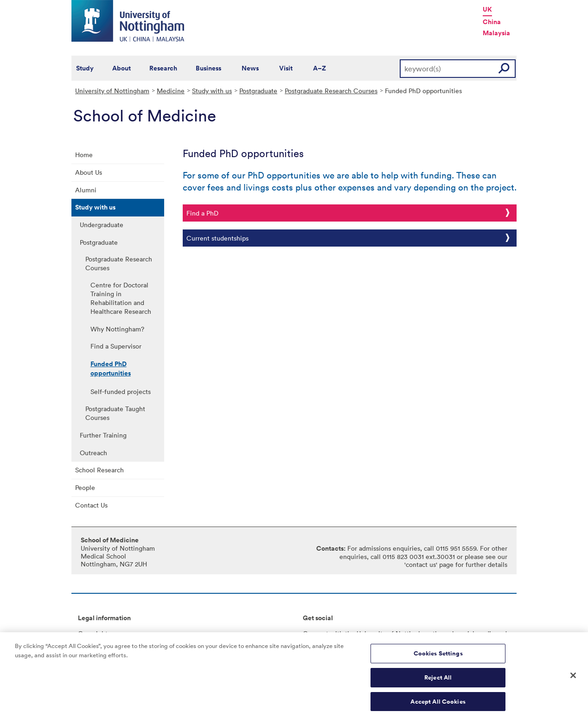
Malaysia (496, 33)
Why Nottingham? (117, 328)
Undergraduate (101, 224)
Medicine (171, 90)
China (492, 21)
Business (208, 68)
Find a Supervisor (115, 346)
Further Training (103, 435)
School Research (99, 469)
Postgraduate (258, 90)
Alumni (85, 189)
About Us (88, 172)
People (85, 487)
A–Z (319, 68)
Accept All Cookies (437, 704)
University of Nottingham (112, 90)
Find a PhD (202, 213)
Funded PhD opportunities (110, 368)
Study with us (212, 90)
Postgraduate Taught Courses (115, 413)
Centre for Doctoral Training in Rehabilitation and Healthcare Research (120, 298)
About (121, 68)
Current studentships (217, 238)
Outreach (93, 452)
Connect (315, 633)
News (250, 68)
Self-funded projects (120, 391)
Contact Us (91, 505)
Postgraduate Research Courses (331, 90)
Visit (286, 68)
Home (84, 154)
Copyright (93, 633)
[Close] (573, 678)
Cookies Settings (438, 656)
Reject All (438, 680)
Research (163, 68)
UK (487, 9)
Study (85, 68)
